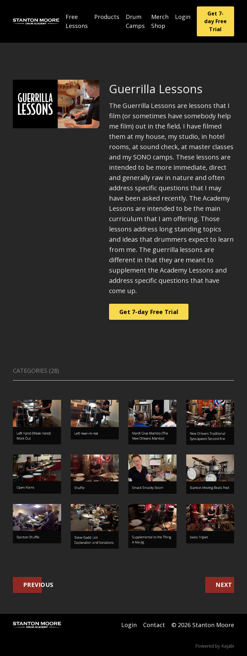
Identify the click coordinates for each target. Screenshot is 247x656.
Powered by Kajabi (214, 646)
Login (182, 17)
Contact (154, 625)
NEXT (223, 585)
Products (106, 17)
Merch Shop (160, 21)
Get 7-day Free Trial (215, 21)
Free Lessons (77, 21)
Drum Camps (135, 21)
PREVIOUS (32, 585)
